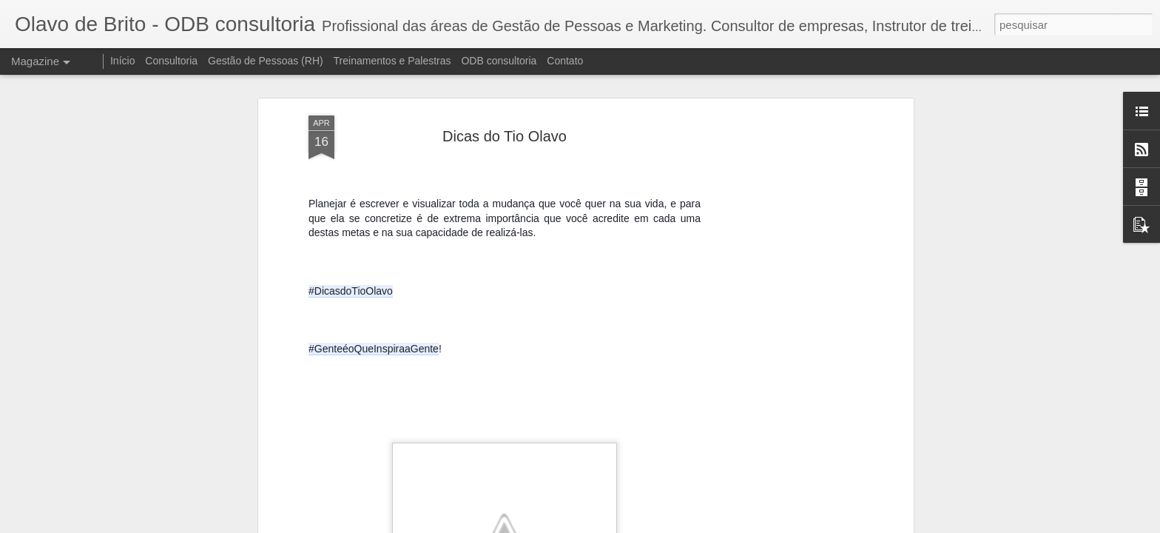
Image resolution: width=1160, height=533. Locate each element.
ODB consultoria (498, 61)
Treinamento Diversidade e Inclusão (500, 506)
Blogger (779, 524)
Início (122, 61)
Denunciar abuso (829, 524)
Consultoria (171, 61)
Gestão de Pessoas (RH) (265, 61)
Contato (565, 61)
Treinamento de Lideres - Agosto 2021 (672, 506)
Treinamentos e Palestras (392, 61)
